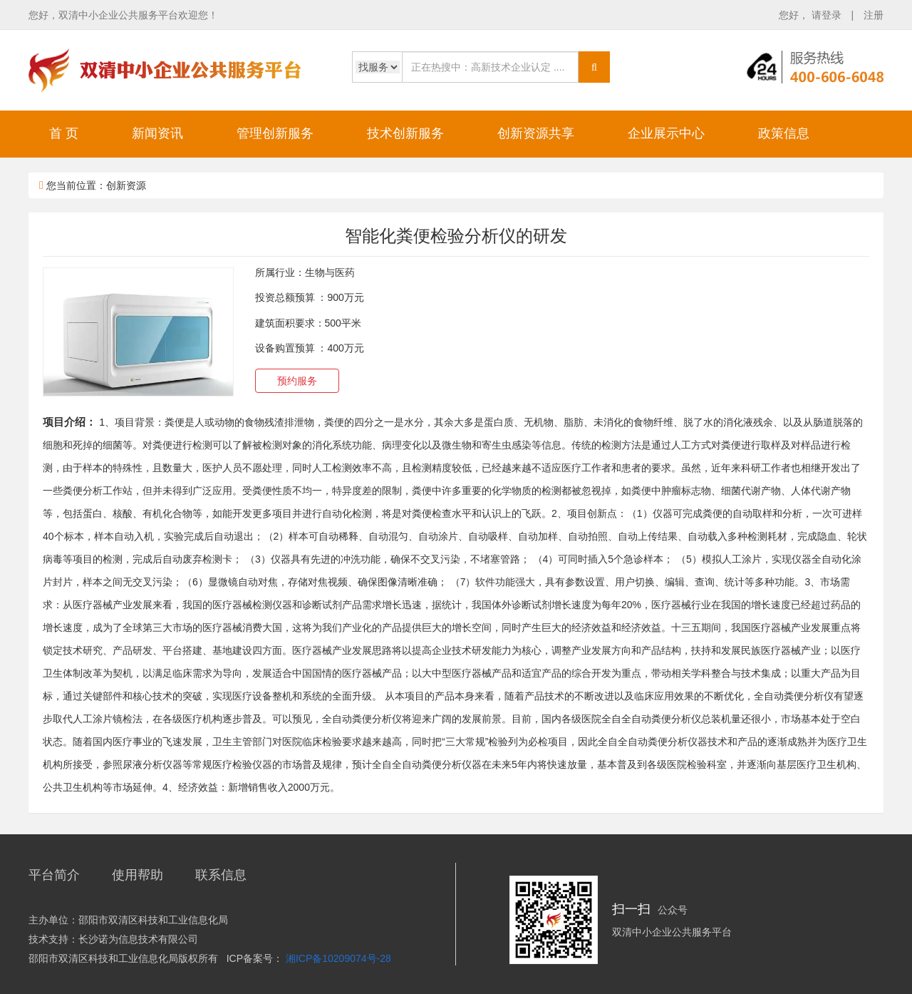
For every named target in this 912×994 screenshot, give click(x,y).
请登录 (828, 15)
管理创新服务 (275, 133)
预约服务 (297, 380)
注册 (874, 15)
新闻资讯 (157, 133)
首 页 (63, 133)
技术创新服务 (405, 133)
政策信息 (783, 133)
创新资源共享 (535, 133)
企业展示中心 (666, 133)
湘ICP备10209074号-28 (338, 958)
